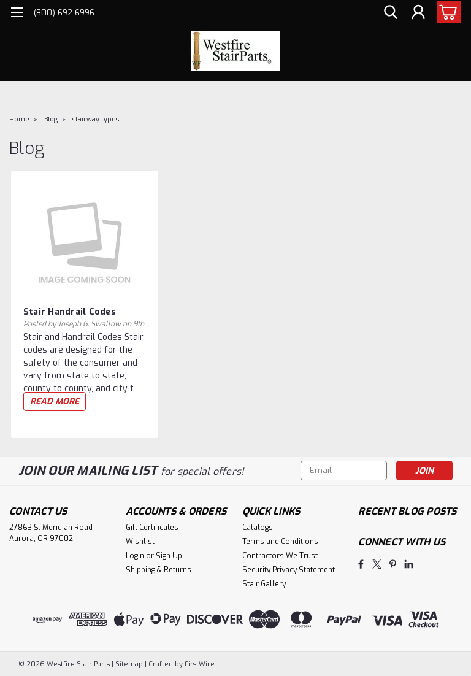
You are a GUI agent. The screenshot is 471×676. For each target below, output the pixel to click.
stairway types (95, 119)
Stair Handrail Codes (69, 312)
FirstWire (199, 664)
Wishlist (140, 542)
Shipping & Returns (158, 570)
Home (19, 119)
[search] (390, 12)
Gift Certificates (152, 527)
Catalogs (257, 527)
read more (54, 401)
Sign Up (169, 556)
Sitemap (129, 664)
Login (135, 556)
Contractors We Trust (280, 556)
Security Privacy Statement (288, 570)
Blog (51, 119)
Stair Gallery (264, 584)
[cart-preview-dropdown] (446, 12)
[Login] (418, 12)
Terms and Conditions (280, 542)
